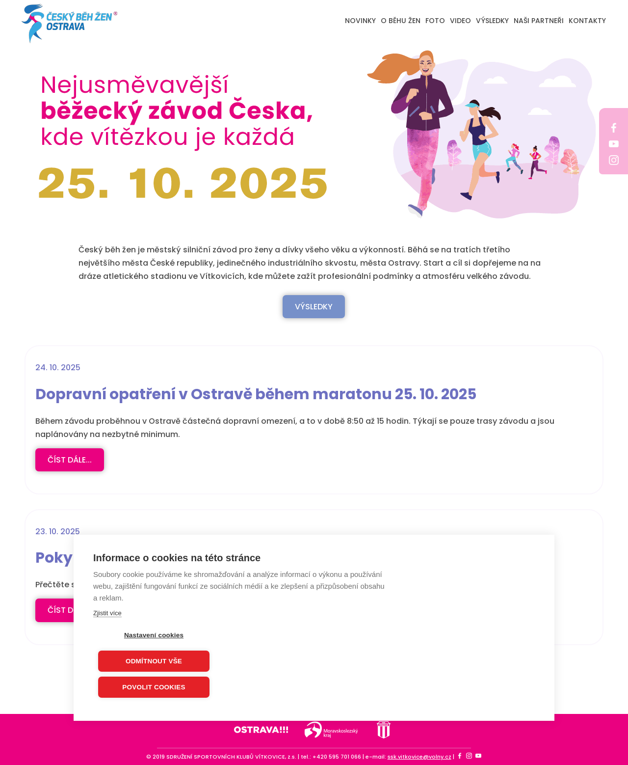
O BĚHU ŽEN (400, 21)
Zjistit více (107, 613)
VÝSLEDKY (492, 21)
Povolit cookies (153, 687)
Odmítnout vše (154, 661)
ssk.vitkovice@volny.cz (419, 757)
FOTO (435, 21)
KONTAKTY (587, 21)
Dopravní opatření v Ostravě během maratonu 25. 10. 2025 (255, 394)
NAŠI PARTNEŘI (539, 21)
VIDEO (460, 21)
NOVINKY (360, 21)
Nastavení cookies (153, 635)
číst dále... (70, 459)
